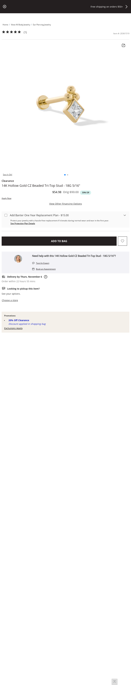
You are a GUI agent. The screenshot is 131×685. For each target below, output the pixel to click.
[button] (126, 7)
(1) (25, 32)
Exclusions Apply (13, 328)
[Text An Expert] (40, 263)
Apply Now (6, 198)
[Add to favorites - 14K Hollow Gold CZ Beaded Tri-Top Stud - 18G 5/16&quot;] (122, 241)
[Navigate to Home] (5, 24)
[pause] (5, 7)
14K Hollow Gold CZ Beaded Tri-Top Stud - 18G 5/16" (41, 186)
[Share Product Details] (123, 45)
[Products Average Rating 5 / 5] (11, 32)
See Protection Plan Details (22, 223)
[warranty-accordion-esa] (123, 213)
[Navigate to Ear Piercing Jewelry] (42, 24)
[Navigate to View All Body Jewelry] (20, 24)
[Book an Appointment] (44, 269)
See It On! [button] (7, 174)
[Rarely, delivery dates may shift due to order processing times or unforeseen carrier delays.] (45, 277)
